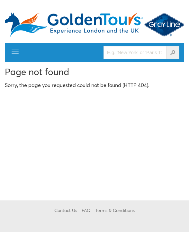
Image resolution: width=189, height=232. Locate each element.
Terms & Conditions (115, 210)
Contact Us (65, 210)
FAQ (86, 210)
